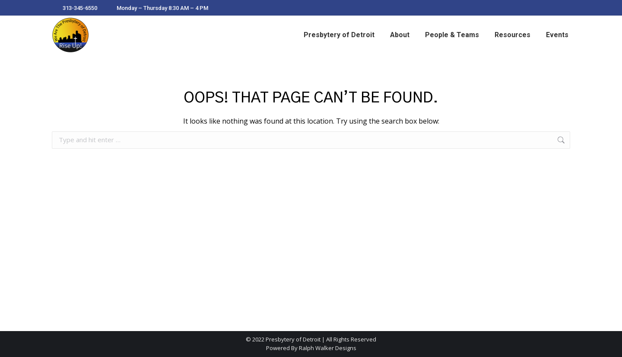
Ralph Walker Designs (327, 348)
